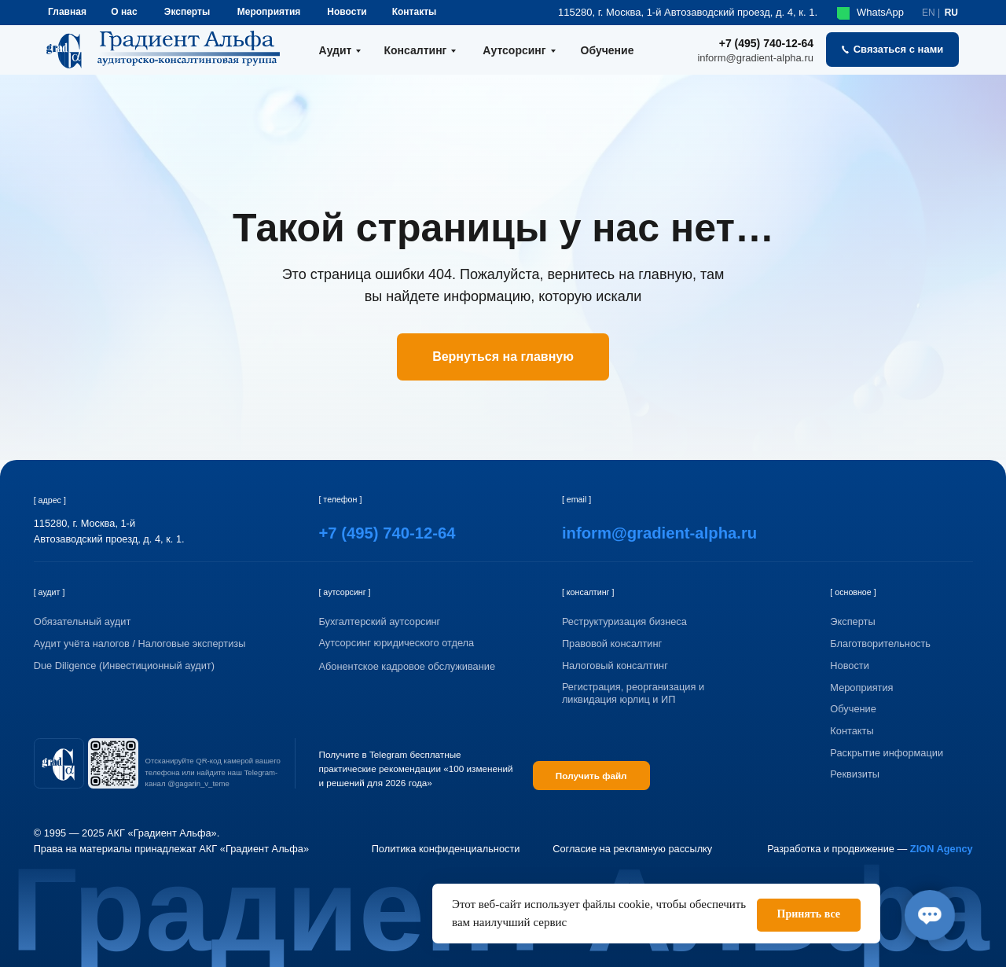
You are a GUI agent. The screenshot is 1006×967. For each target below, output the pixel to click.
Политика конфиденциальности (446, 849)
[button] (892, 49)
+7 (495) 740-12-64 (766, 43)
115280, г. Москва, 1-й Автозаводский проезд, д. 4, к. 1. (687, 12)
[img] (59, 763)
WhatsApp (880, 12)
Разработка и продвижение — (870, 849)
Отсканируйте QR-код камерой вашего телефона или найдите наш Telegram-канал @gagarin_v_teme (213, 772)
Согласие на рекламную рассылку (632, 849)
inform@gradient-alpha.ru (755, 58)
